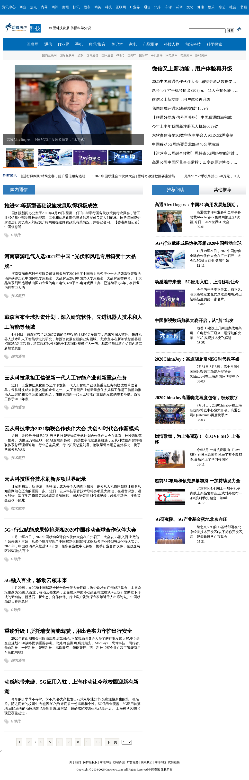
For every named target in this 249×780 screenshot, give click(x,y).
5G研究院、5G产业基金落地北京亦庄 (191, 519)
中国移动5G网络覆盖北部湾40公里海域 (185, 144)
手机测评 (156, 55)
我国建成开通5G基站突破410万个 (180, 108)
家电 (133, 44)
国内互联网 (49, 55)
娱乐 (211, 7)
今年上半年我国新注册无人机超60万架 (185, 126)
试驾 (179, 7)
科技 (108, 7)
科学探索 (214, 44)
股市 (87, 7)
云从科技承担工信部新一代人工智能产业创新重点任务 (65, 378)
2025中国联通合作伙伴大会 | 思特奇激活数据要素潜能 (198, 81)
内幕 (44, 7)
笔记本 (117, 44)
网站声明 (105, 762)
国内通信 (92, 55)
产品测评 (150, 44)
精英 (97, 7)
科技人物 (171, 44)
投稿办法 (119, 762)
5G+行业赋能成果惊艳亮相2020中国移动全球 (198, 243)
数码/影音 (97, 44)
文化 (190, 7)
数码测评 (201, 55)
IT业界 (135, 7)
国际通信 (107, 55)
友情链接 (174, 762)
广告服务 (133, 762)
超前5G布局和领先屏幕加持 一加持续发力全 (197, 480)
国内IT (131, 55)
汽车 (157, 7)
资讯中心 (9, 7)
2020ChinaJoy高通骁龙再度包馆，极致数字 (196, 397)
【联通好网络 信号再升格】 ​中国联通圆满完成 (192, 117)
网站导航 (160, 762)
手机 (79, 44)
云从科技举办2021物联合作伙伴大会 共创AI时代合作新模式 (71, 428)
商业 (22, 7)
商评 (55, 7)
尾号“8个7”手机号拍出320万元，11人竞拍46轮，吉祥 (197, 90)
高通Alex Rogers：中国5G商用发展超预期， (197, 204)
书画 (243, 7)
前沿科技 (193, 44)
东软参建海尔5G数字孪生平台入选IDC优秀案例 (192, 135)
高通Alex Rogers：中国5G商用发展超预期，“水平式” (46, 140)
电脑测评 (186, 55)
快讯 (76, 7)
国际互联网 (67, 55)
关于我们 (75, 762)
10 (97, 742)
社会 (232, 7)
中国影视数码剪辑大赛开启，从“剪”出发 (194, 320)
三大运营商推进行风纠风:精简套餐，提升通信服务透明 (44, 176)
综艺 (222, 7)
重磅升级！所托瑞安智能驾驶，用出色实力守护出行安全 (68, 631)
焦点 (33, 7)
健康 (200, 7)
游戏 (80, 55)
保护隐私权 (90, 762)
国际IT (143, 55)
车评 (168, 7)
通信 (147, 7)
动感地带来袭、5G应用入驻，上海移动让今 (197, 282)
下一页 (112, 742)
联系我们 (146, 762)
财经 (65, 7)
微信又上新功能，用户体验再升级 (192, 69)
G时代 (120, 55)
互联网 (121, 7)
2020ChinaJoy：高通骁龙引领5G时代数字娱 (197, 359)
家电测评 (171, 55)
